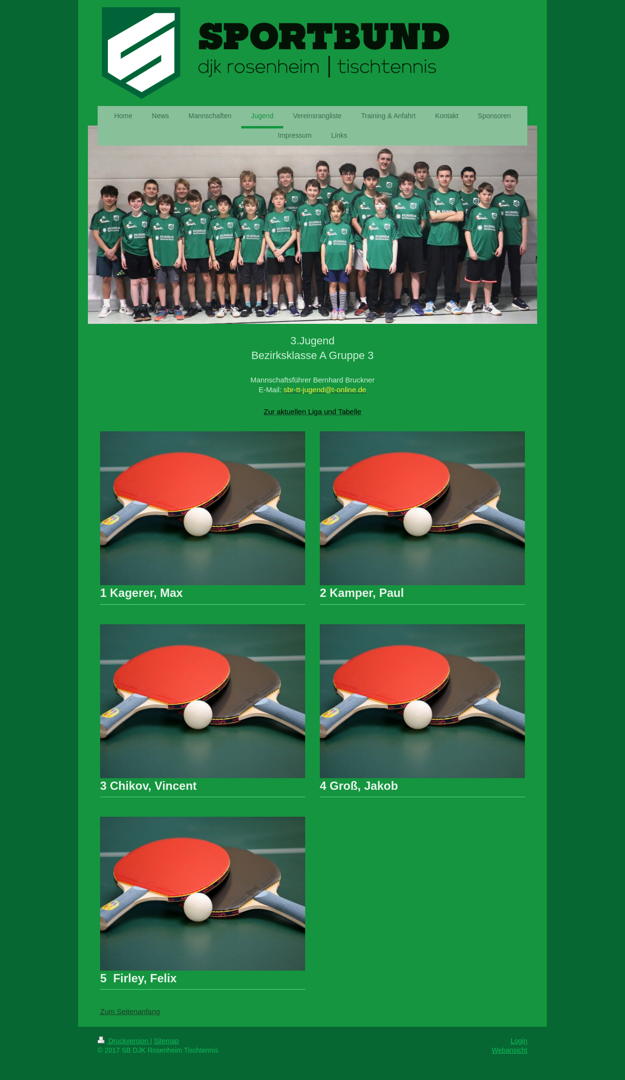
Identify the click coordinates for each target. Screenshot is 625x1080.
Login (519, 1041)
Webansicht (509, 1050)
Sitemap (166, 1041)
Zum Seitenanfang (130, 1011)
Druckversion (124, 1041)
